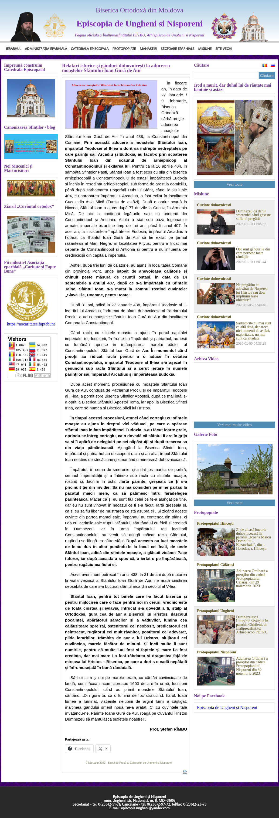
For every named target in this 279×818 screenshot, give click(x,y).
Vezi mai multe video (234, 425)
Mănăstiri (148, 48)
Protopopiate (124, 48)
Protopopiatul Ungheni (215, 611)
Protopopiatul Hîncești (215, 523)
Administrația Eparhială (46, 48)
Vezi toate (234, 184)
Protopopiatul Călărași (215, 564)
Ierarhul (13, 48)
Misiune (205, 48)
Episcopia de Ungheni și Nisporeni (227, 707)
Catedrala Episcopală (90, 48)
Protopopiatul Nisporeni (216, 652)
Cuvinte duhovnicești (214, 205)
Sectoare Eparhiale (177, 48)
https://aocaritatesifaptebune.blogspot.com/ (31, 324)
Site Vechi (223, 48)
